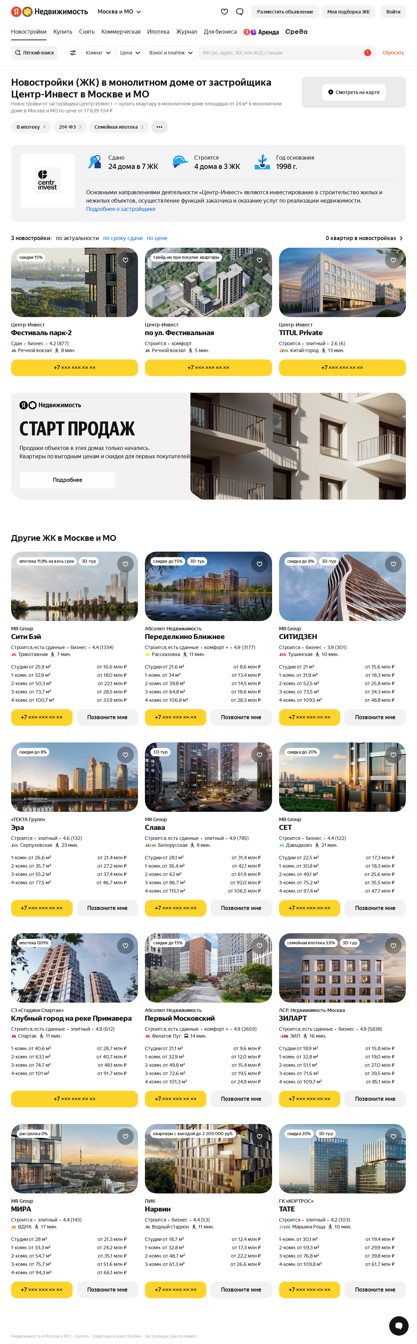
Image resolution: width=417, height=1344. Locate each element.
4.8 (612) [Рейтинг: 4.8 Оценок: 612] (105, 1029)
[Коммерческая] (121, 32)
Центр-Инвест (28, 325)
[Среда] (295, 32)
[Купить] (63, 32)
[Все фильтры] (73, 53)
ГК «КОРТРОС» (296, 1201)
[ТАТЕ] (342, 1158)
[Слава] (208, 777)
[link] (393, 12)
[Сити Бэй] (74, 586)
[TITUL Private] (342, 282)
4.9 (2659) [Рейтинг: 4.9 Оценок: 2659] (245, 1029)
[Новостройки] (30, 32)
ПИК (150, 1201)
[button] (240, 12)
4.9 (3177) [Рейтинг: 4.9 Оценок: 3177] (244, 647)
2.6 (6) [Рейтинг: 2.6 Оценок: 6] (338, 343)
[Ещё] (159, 127)
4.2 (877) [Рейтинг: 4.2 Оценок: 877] (59, 343)
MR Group (22, 628)
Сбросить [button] (393, 53)
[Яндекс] (16, 12)
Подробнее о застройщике (121, 209)
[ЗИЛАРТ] (342, 968)
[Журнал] (187, 32)
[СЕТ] (342, 777)
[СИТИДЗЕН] (342, 586)
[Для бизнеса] (220, 32)
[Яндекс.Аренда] (261, 32)
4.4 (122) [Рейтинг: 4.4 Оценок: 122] (336, 838)
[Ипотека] (158, 32)
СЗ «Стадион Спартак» (37, 1010)
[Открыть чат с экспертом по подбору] (399, 1326)
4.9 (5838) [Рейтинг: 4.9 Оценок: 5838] (371, 1029)
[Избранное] (224, 12)
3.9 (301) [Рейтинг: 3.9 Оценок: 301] (337, 647)
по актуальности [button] (77, 238)
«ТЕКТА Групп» (28, 819)
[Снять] (87, 32)
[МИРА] (74, 1158)
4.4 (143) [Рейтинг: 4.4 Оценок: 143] (72, 1220)
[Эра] (74, 777)
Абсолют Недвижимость (173, 628)
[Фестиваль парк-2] (74, 282)
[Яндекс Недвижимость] (55, 12)
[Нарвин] (208, 1158)
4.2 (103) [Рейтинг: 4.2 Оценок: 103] (340, 1220)
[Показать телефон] (74, 367)
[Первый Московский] (208, 968)
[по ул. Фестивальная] (208, 282)
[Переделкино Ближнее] (208, 586)
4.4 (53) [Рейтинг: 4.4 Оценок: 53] (201, 1220)
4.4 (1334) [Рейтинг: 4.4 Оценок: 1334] (103, 647)
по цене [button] (157, 238)
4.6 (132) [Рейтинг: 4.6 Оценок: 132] (72, 838)
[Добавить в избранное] (125, 260)
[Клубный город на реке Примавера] (74, 968)
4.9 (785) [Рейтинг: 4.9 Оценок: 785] (239, 838)
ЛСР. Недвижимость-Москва (312, 1010)
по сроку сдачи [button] (123, 238)
